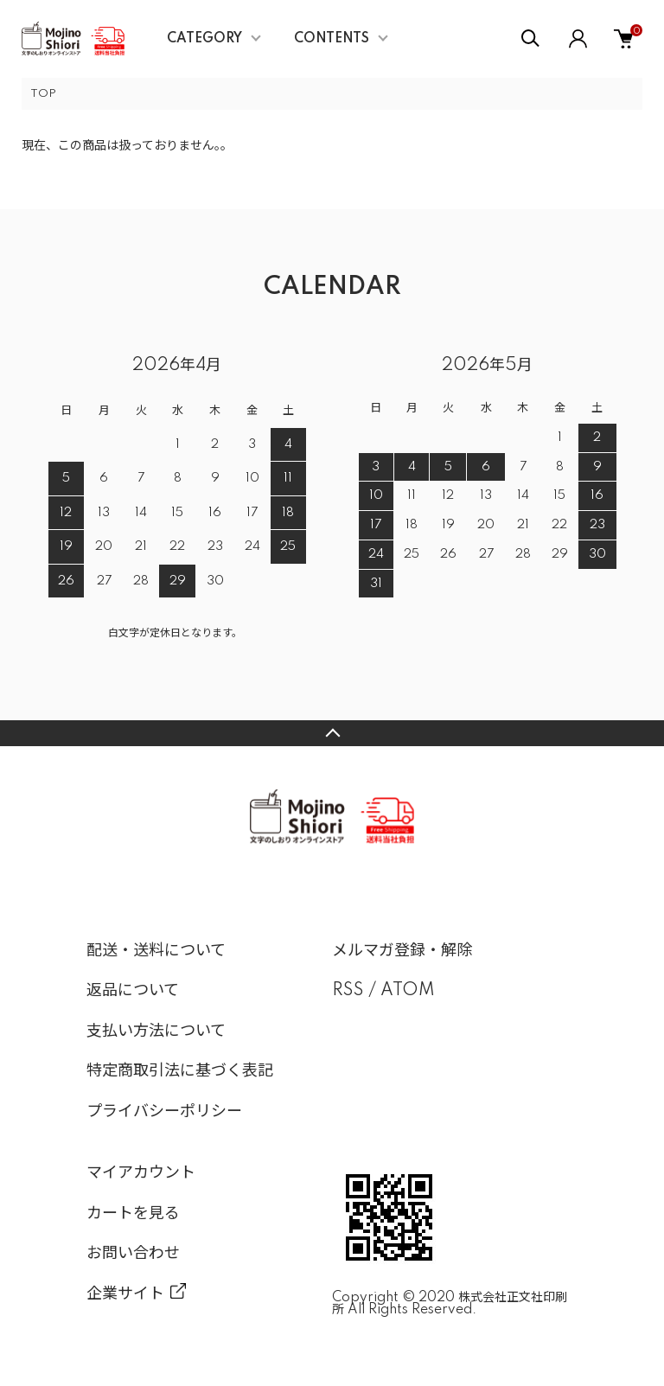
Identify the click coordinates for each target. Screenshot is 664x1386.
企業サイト (125, 1294)
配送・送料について (156, 951)
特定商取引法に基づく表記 (179, 1071)
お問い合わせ (133, 1253)
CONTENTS (331, 39)
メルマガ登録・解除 (402, 951)
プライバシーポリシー (164, 1112)
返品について (132, 991)
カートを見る (133, 1214)
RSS (348, 991)
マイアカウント (140, 1173)
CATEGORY (204, 39)
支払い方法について (156, 1031)
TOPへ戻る (332, 733)
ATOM (407, 991)
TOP (43, 93)
